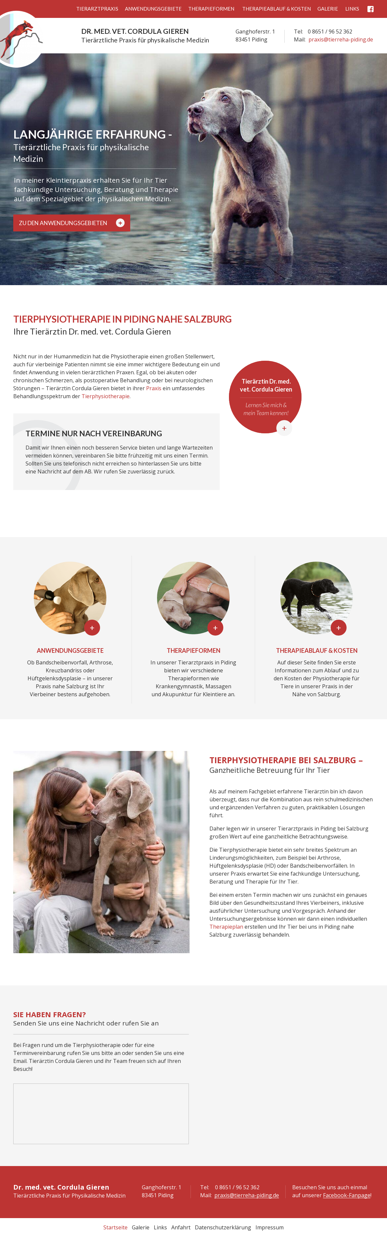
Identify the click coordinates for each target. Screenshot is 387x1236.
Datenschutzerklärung (223, 1227)
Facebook (370, 9)
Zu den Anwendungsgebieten (72, 222)
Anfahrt (181, 1227)
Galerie (327, 9)
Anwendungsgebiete (153, 9)
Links (352, 9)
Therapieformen (211, 9)
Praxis (153, 388)
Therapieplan (226, 926)
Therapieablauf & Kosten (276, 9)
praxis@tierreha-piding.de (340, 39)
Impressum (269, 1227)
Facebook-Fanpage (346, 1195)
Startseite (115, 1227)
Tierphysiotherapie (106, 396)
